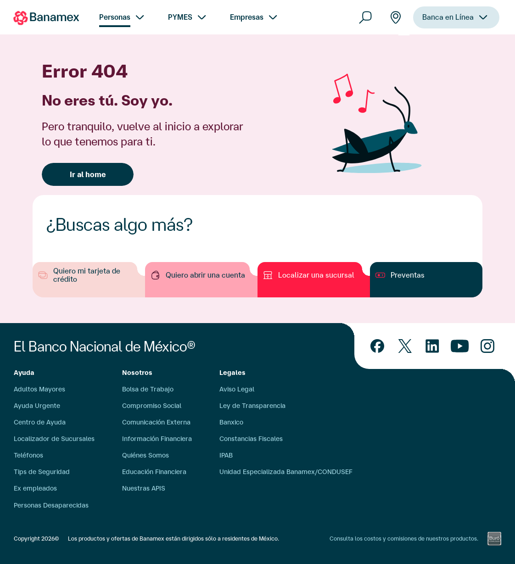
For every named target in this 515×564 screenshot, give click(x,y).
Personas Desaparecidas (51, 505)
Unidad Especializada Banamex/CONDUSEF (286, 471)
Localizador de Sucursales (54, 438)
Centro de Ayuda (40, 422)
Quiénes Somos (145, 455)
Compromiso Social (151, 405)
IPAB (226, 455)
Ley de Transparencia (252, 405)
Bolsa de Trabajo (148, 389)
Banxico (231, 422)
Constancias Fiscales (251, 438)
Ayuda (24, 372)
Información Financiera (157, 438)
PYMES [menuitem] (180, 17)
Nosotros (137, 372)
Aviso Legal (236, 389)
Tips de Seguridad (42, 471)
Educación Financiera (154, 471)
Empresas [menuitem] (246, 17)
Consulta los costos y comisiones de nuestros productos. (404, 539)
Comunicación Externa (156, 422)
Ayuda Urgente (37, 405)
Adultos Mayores (39, 389)
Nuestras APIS (143, 488)
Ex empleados (35, 488)
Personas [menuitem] (114, 17)
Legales (232, 372)
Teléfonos (28, 455)
